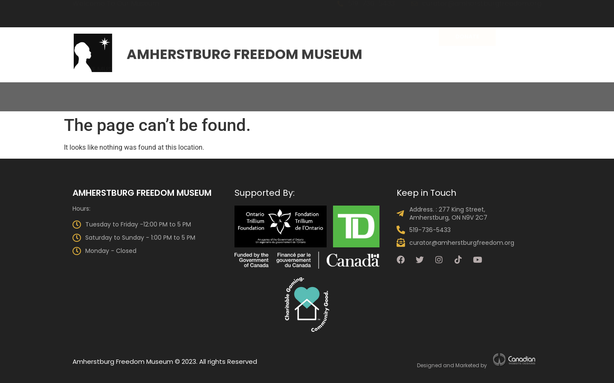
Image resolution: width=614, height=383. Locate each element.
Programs (363, 91)
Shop (579, 91)
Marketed (467, 365)
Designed (429, 365)
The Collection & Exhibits (193, 91)
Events (314, 91)
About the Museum (94, 91)
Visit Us (271, 91)
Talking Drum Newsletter (510, 91)
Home (35, 91)
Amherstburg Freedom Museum (244, 51)
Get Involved (423, 91)
